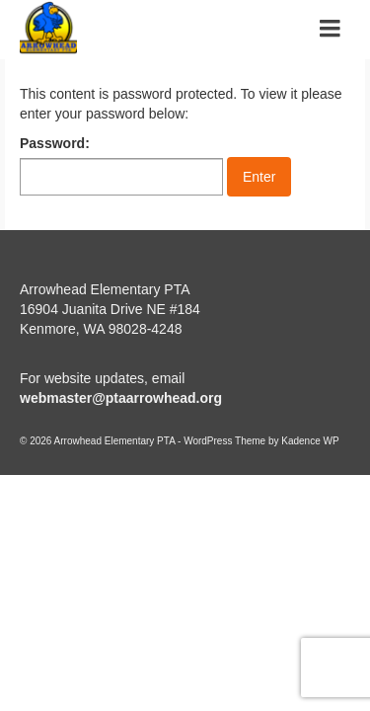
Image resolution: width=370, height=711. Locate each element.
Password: (121, 165)
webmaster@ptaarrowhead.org (121, 398)
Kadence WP (309, 440)
